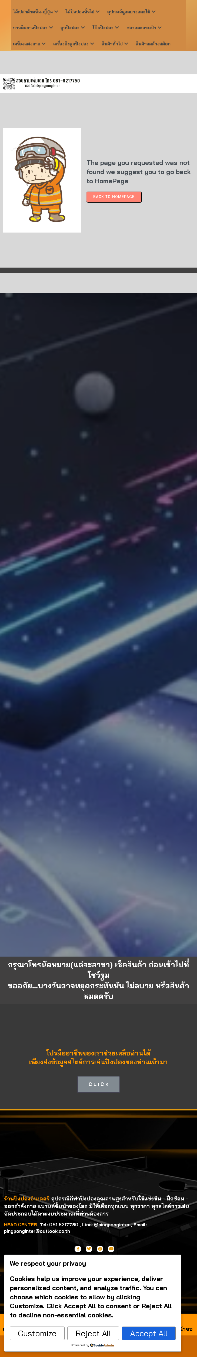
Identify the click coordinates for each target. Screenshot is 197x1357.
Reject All (93, 1333)
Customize (37, 1333)
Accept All (149, 1333)
